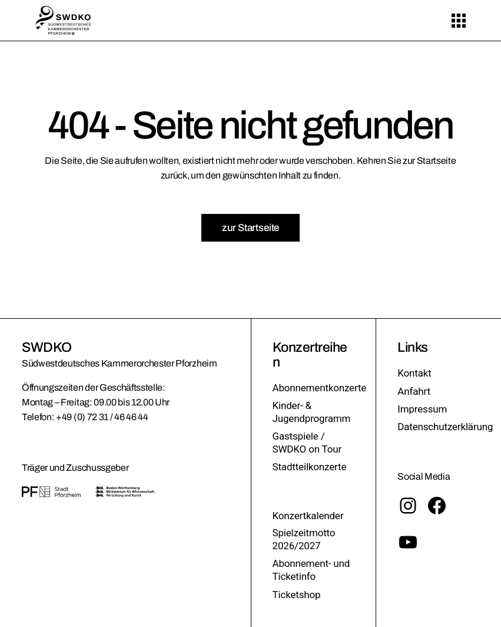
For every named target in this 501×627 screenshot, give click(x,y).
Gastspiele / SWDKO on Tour (307, 442)
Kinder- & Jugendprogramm (312, 412)
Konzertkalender (308, 516)
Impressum (422, 409)
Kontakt (414, 373)
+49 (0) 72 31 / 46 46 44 (102, 417)
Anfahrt (413, 391)
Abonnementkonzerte (320, 388)
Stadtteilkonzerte (310, 467)
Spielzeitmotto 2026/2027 (304, 539)
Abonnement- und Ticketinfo (311, 569)
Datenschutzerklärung (445, 427)
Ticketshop (297, 594)
